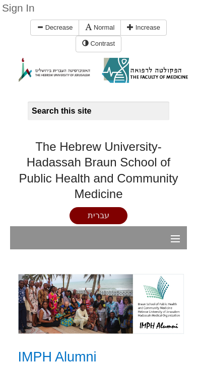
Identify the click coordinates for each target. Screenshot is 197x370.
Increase (143, 27)
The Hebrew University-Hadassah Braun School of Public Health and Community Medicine (98, 170)
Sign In (18, 8)
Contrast (98, 43)
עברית (98, 215)
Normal (99, 27)
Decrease (55, 27)
